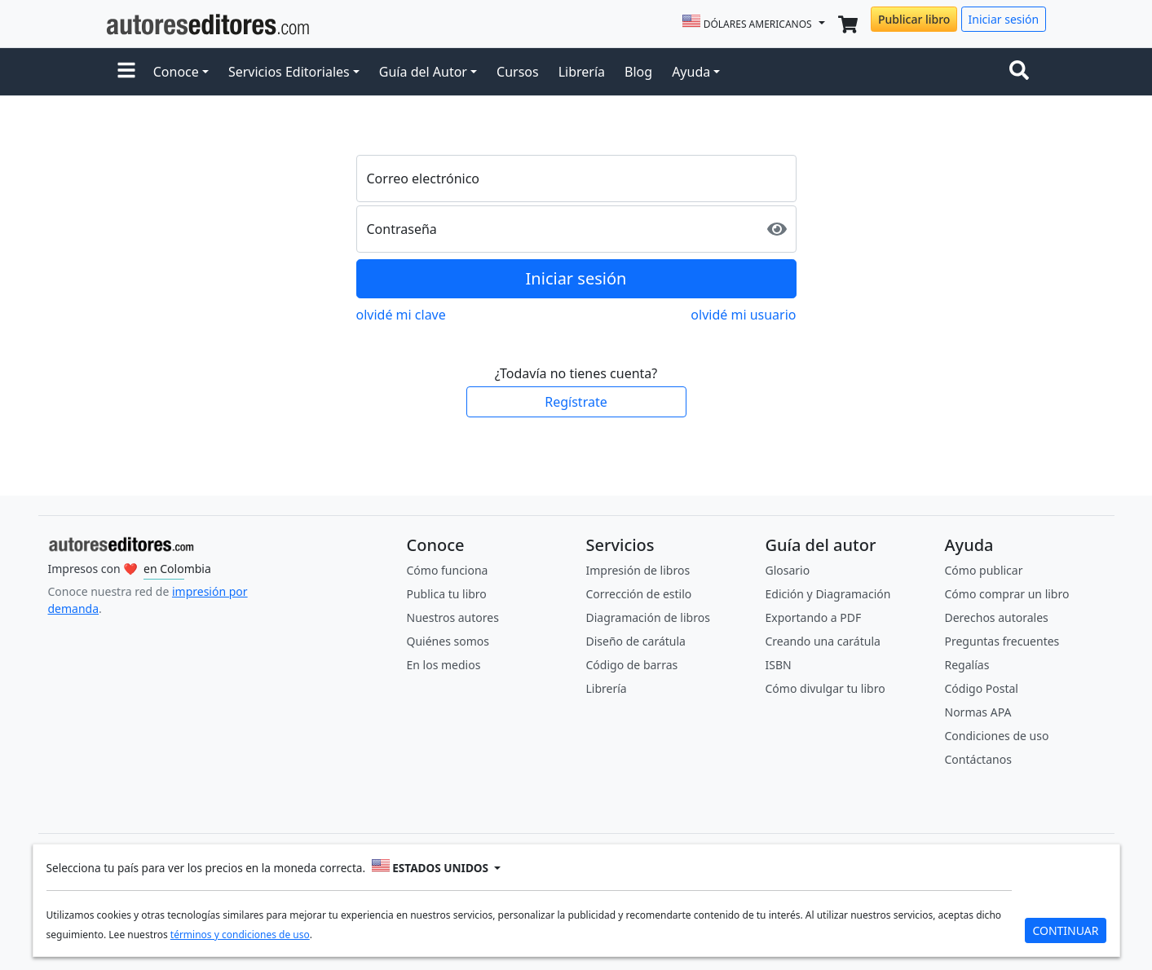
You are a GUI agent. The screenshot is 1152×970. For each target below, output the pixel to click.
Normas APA (978, 712)
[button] (126, 72)
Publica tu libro (447, 594)
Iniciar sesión (1004, 19)
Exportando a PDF (814, 617)
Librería (581, 72)
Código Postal (981, 688)
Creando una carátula (823, 641)
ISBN (779, 664)
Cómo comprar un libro (1007, 594)
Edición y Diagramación (828, 594)
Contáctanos (978, 759)
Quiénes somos (448, 641)
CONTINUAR (1065, 930)
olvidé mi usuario (743, 315)
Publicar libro (914, 19)
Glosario (788, 570)
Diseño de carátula (636, 641)
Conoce (176, 72)
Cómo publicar (984, 570)
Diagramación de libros (648, 617)
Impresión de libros (638, 570)
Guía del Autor (423, 72)
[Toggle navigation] (1022, 72)
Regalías (967, 664)
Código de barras (632, 664)
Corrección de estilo (639, 594)
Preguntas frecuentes (1002, 641)
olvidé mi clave (401, 315)
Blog (638, 72)
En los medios (444, 664)
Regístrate (576, 402)
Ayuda (691, 72)
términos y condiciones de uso (240, 934)
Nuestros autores (453, 617)
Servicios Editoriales (289, 72)
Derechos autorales (996, 617)
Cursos (518, 72)
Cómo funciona (447, 570)
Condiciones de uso (997, 735)
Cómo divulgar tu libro (825, 688)
